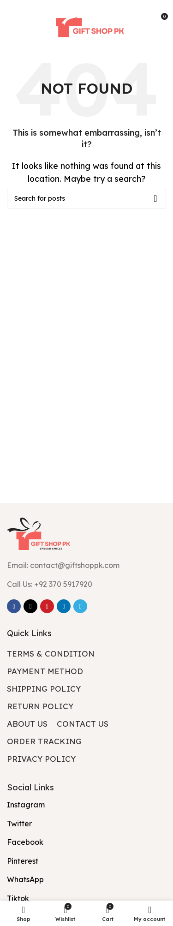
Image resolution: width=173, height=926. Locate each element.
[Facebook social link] (14, 606)
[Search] (86, 198)
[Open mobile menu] (20, 20)
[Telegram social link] (80, 606)
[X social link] (30, 606)
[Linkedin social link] (64, 606)
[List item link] (86, 585)
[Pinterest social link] (47, 606)
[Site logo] (86, 19)
